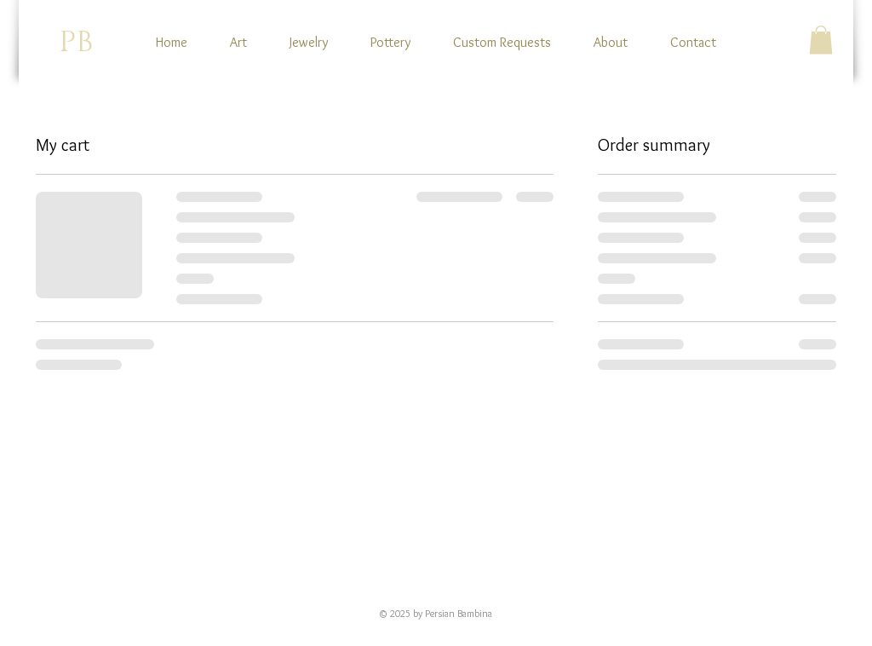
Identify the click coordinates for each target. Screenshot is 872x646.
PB (76, 42)
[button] (821, 40)
